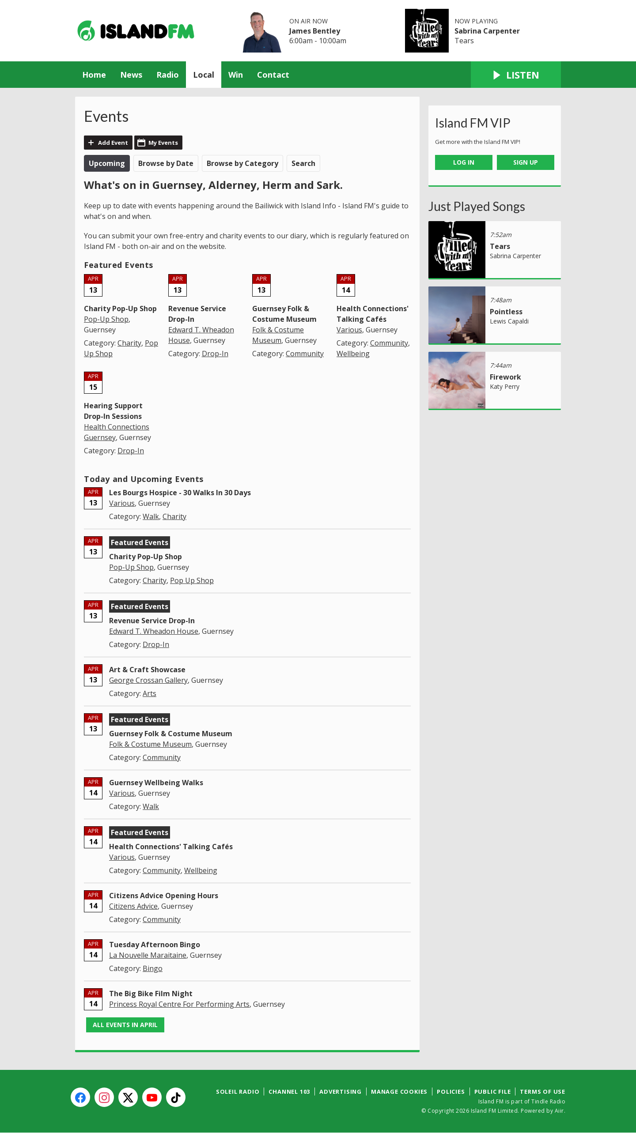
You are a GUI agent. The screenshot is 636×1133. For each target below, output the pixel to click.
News (131, 74)
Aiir (559, 1110)
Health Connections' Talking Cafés (171, 846)
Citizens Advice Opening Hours (163, 895)
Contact (273, 74)
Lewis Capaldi (509, 321)
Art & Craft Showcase (147, 669)
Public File (492, 1091)
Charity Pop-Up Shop (120, 308)
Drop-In (215, 353)
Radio (167, 74)
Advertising (340, 1091)
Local (203, 74)
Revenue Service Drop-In (152, 620)
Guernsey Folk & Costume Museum (170, 733)
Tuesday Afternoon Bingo (154, 944)
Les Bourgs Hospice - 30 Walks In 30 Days (180, 492)
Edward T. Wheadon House (153, 631)
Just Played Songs (476, 206)
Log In (463, 162)
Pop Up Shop (192, 580)
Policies (451, 1091)
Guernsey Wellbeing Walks (156, 782)
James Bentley (314, 31)
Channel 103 (289, 1091)
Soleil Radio (238, 1091)
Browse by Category (242, 163)
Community (305, 353)
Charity (129, 343)
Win (235, 74)
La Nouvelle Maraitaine (147, 955)
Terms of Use (542, 1091)
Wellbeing (353, 353)
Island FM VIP (473, 122)
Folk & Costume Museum (150, 744)
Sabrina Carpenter (487, 31)
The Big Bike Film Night (151, 993)
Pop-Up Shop (106, 319)
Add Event (113, 143)
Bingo (153, 968)
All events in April (125, 1024)
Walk (151, 516)
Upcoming (107, 163)
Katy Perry (504, 386)
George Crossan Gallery (148, 680)
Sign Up (525, 162)
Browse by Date (165, 163)
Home (94, 74)
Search (303, 163)
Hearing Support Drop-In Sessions (113, 411)
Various (349, 330)
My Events (163, 143)
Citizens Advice (133, 906)
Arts (149, 693)
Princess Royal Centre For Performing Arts (179, 1004)
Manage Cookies (399, 1091)
